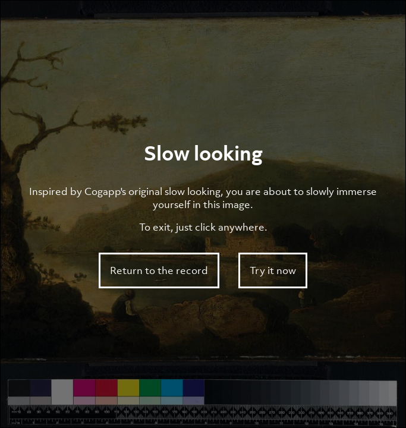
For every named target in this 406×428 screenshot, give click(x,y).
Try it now (273, 270)
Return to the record (159, 270)
